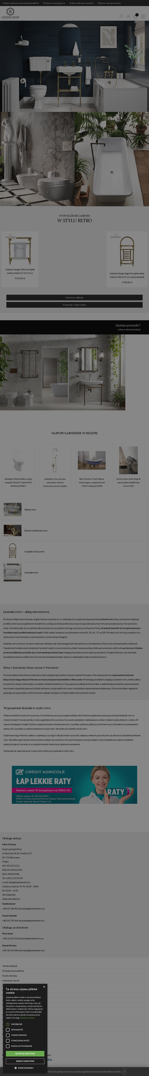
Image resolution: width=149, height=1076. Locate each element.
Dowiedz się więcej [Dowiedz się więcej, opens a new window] (27, 1018)
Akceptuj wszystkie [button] (25, 1053)
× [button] (44, 987)
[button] (25, 1068)
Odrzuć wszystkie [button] (25, 1061)
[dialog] (74, 538)
